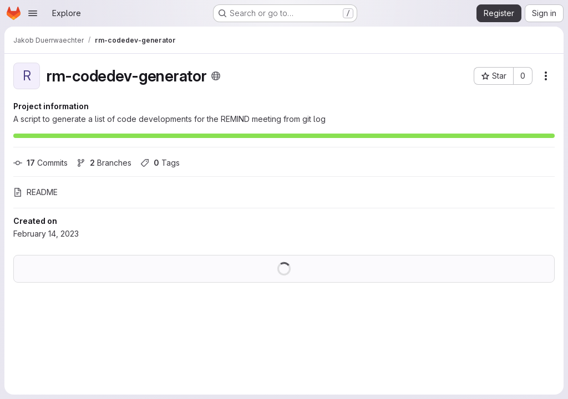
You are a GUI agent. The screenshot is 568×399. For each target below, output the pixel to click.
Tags (160, 162)
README (35, 192)
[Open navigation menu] (33, 13)
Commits (40, 162)
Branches (104, 162)
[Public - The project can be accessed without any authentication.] (215, 75)
